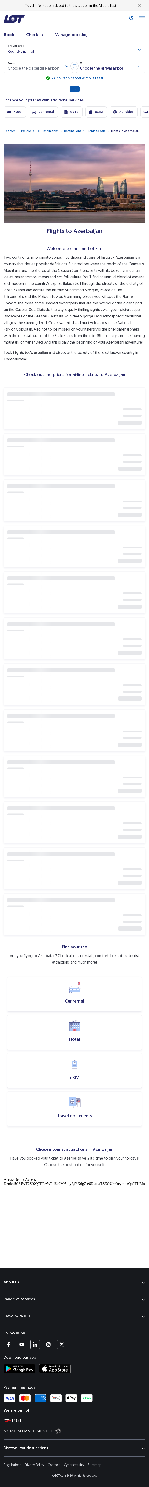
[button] (74, 49)
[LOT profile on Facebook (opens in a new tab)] (8, 1344)
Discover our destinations (74, 1448)
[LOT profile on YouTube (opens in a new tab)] (21, 1344)
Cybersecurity (74, 1465)
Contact (54, 1465)
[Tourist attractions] (74, 1221)
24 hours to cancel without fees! (77, 78)
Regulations (12, 1465)
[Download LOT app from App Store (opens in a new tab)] (55, 1368)
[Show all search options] (75, 89)
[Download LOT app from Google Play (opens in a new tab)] (19, 1368)
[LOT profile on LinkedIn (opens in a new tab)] (35, 1344)
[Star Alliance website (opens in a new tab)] (75, 1430)
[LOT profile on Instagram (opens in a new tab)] (48, 1344)
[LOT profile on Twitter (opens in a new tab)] (61, 1344)
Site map (94, 1465)
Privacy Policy (34, 1465)
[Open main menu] (141, 19)
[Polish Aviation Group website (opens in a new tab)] (75, 1420)
